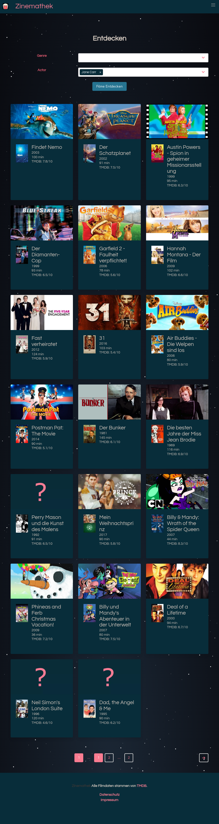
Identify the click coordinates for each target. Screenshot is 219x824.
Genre (42, 56)
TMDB (141, 786)
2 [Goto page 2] (129, 757)
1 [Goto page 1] (79, 757)
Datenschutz (109, 794)
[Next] (203, 757)
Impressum (109, 800)
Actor (42, 70)
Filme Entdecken (109, 86)
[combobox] (144, 58)
